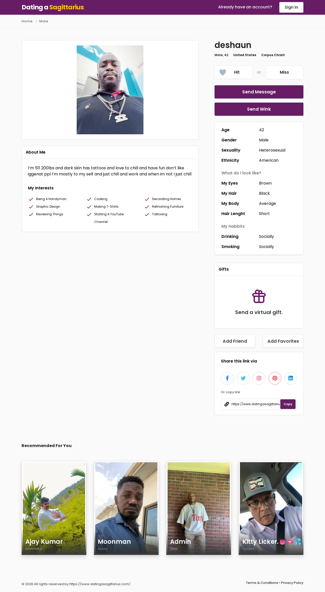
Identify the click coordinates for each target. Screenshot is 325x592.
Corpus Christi (273, 55)
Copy (288, 404)
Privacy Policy (292, 583)
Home (27, 21)
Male (43, 21)
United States (244, 55)
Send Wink (259, 109)
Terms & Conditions (262, 583)
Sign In (291, 7)
